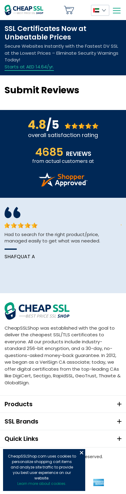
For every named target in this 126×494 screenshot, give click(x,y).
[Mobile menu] (116, 10)
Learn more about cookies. (41, 483)
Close (81, 452)
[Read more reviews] (63, 185)
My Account (82, 10)
